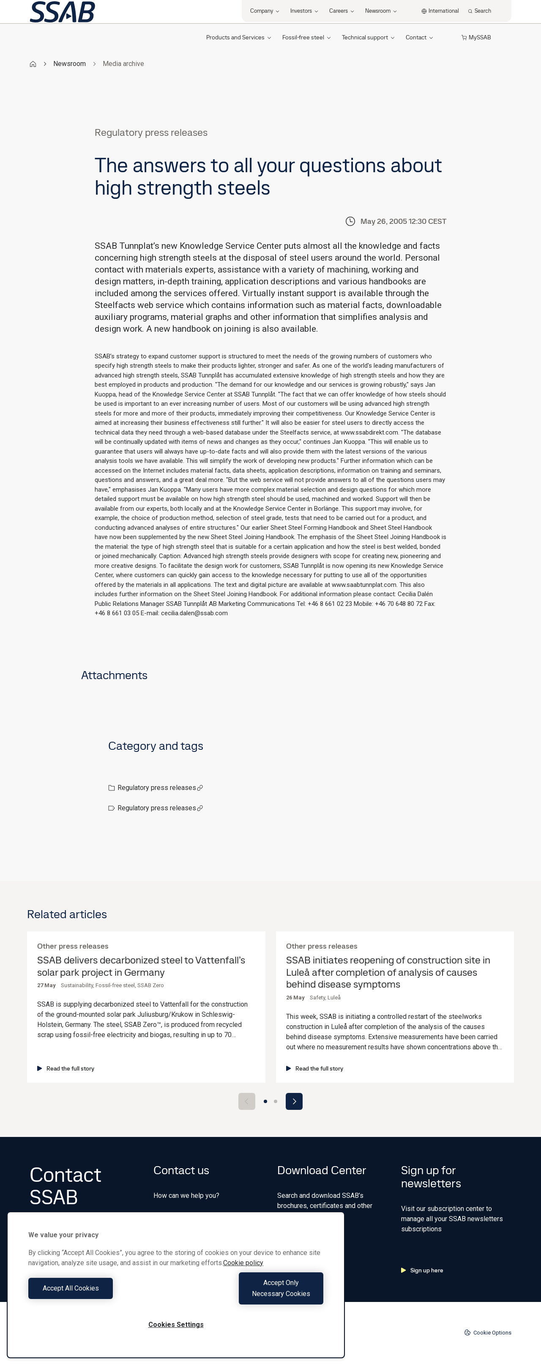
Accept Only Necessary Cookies (252, 1294)
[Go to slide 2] (275, 1101)
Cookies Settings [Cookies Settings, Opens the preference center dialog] (176, 1325)
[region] (176, 1290)
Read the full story (65, 1068)
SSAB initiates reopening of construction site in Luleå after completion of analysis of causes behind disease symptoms (388, 972)
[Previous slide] (246, 1101)
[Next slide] (294, 1101)
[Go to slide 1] (265, 1101)
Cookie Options (487, 1332)
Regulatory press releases (160, 788)
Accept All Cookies (100, 1294)
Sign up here (422, 1270)
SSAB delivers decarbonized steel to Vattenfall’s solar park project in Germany (141, 966)
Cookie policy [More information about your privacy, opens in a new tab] (243, 1274)
